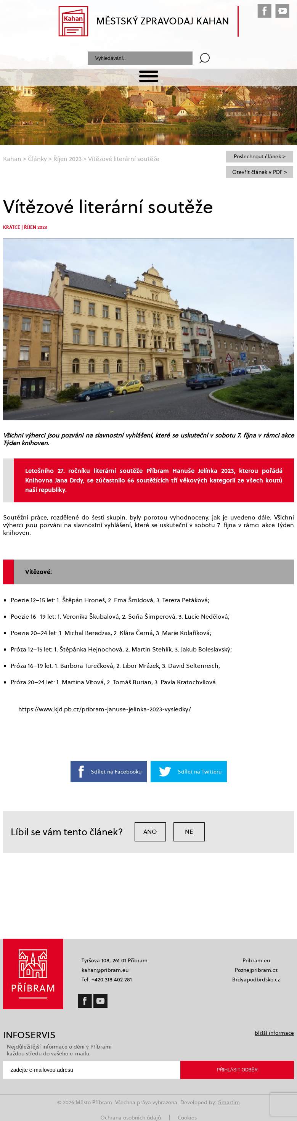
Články (37, 158)
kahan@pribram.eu (105, 970)
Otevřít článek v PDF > (259, 172)
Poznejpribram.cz (256, 970)
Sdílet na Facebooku (116, 771)
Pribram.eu (256, 960)
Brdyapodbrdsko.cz (256, 979)
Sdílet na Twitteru (200, 771)
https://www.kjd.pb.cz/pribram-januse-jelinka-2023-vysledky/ (104, 709)
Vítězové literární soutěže (123, 158)
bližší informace (274, 1033)
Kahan (12, 158)
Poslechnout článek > (260, 156)
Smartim (229, 1102)
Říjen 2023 (67, 158)
